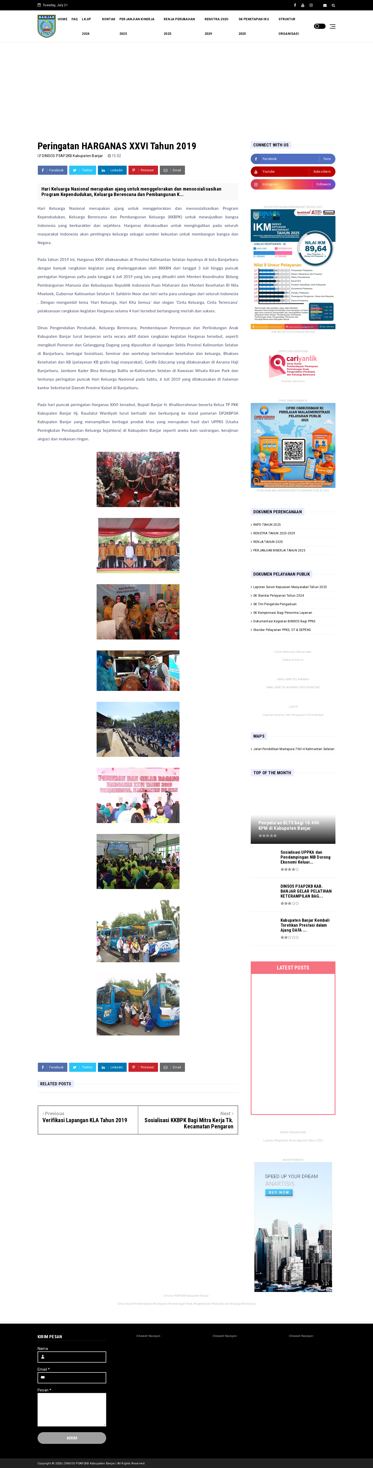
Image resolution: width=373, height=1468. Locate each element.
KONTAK (108, 19)
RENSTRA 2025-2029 (217, 26)
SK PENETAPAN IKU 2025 (254, 26)
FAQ (74, 19)
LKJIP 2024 (86, 26)
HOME (62, 19)
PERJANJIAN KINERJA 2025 (137, 26)
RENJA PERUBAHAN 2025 (179, 26)
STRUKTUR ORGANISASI (288, 26)
